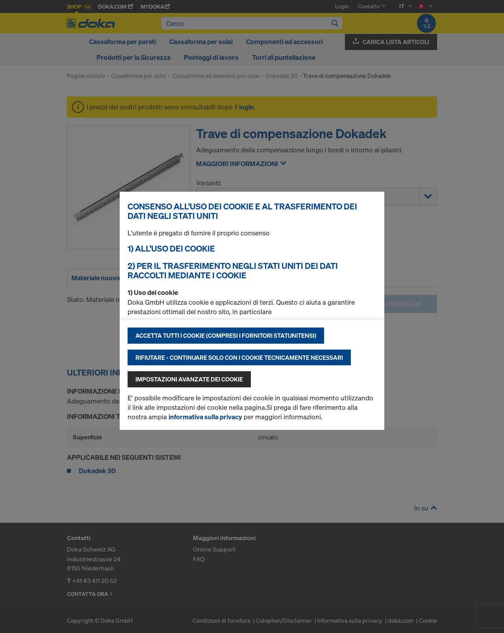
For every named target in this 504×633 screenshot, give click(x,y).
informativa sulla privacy (205, 416)
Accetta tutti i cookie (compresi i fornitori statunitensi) (225, 335)
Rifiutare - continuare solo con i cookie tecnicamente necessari (239, 357)
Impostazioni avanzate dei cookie (189, 379)
